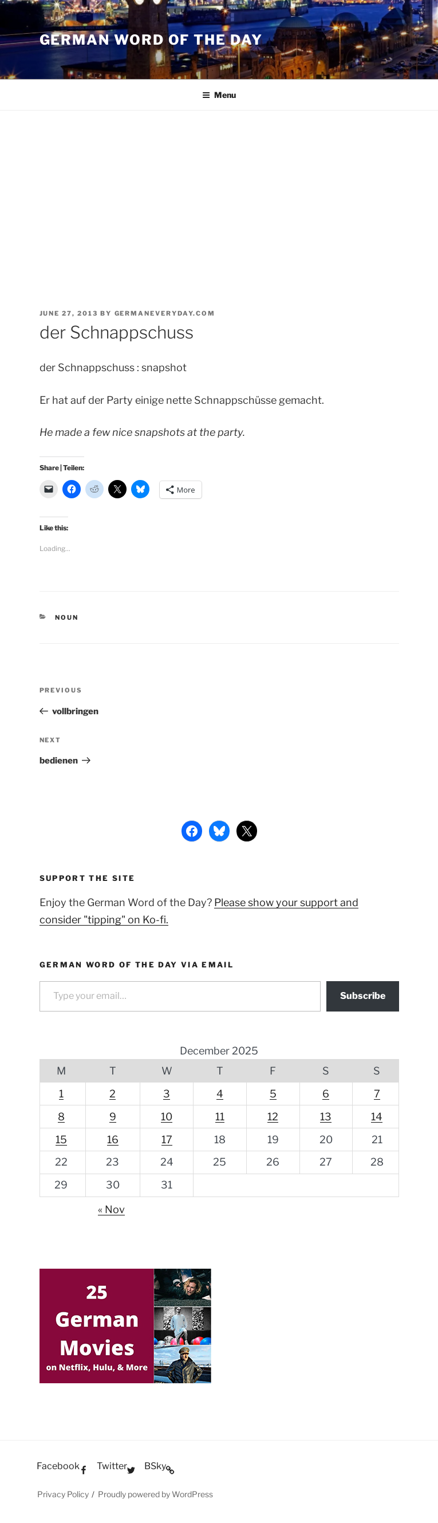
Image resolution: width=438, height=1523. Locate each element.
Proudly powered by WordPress (155, 1494)
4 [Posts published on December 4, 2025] (219, 1094)
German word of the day (151, 40)
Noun (66, 617)
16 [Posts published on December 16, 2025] (113, 1140)
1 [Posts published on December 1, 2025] (61, 1094)
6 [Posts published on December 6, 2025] (325, 1094)
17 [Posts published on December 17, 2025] (166, 1140)
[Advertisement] (219, 196)
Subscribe (362, 995)
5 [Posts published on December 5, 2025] (273, 1094)
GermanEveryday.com (165, 313)
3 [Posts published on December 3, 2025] (166, 1094)
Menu (219, 95)
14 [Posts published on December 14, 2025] (376, 1117)
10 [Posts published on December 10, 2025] (166, 1117)
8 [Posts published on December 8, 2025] (61, 1117)
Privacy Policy (63, 1494)
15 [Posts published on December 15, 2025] (61, 1140)
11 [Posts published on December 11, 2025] (219, 1117)
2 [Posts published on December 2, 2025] (112, 1094)
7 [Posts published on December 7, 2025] (377, 1094)
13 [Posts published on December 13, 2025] (326, 1117)
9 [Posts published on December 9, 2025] (112, 1117)
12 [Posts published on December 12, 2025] (272, 1117)
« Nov (111, 1209)
